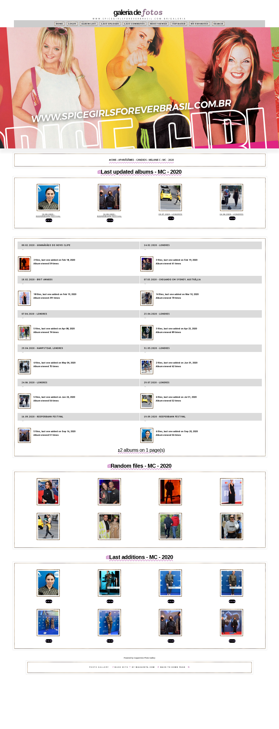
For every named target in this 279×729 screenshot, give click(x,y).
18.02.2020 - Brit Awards (37, 279)
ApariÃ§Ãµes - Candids (132, 160)
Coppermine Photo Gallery (144, 657)
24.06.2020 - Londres (34, 381)
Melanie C (154, 160)
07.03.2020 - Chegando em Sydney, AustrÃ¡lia (171, 279)
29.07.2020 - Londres (156, 381)
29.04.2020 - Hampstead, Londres (42, 347)
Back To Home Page (173, 666)
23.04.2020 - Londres (156, 313)
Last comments (134, 24)
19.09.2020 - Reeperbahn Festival (164, 415)
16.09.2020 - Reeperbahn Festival (42, 415)
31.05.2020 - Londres (156, 347)
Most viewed (158, 24)
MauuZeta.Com (145, 666)
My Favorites (199, 24)
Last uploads (110, 24)
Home (59, 24)
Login (72, 24)
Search (218, 24)
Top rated (179, 24)
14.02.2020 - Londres (156, 245)
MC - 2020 (168, 160)
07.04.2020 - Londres (34, 313)
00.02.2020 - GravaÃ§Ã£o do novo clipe (46, 245)
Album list (88, 24)
